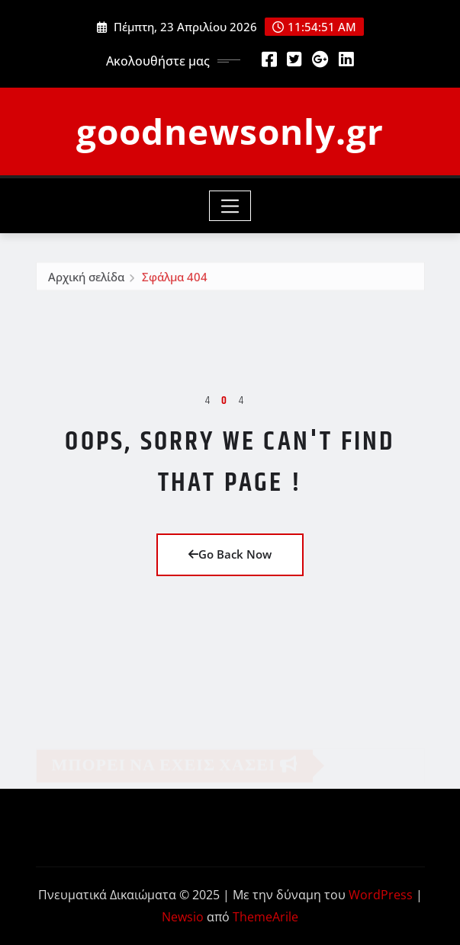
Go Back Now (230, 554)
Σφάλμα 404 (174, 278)
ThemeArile (265, 916)
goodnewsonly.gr (230, 131)
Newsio (183, 916)
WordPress (381, 894)
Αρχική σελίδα (86, 278)
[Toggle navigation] (230, 206)
